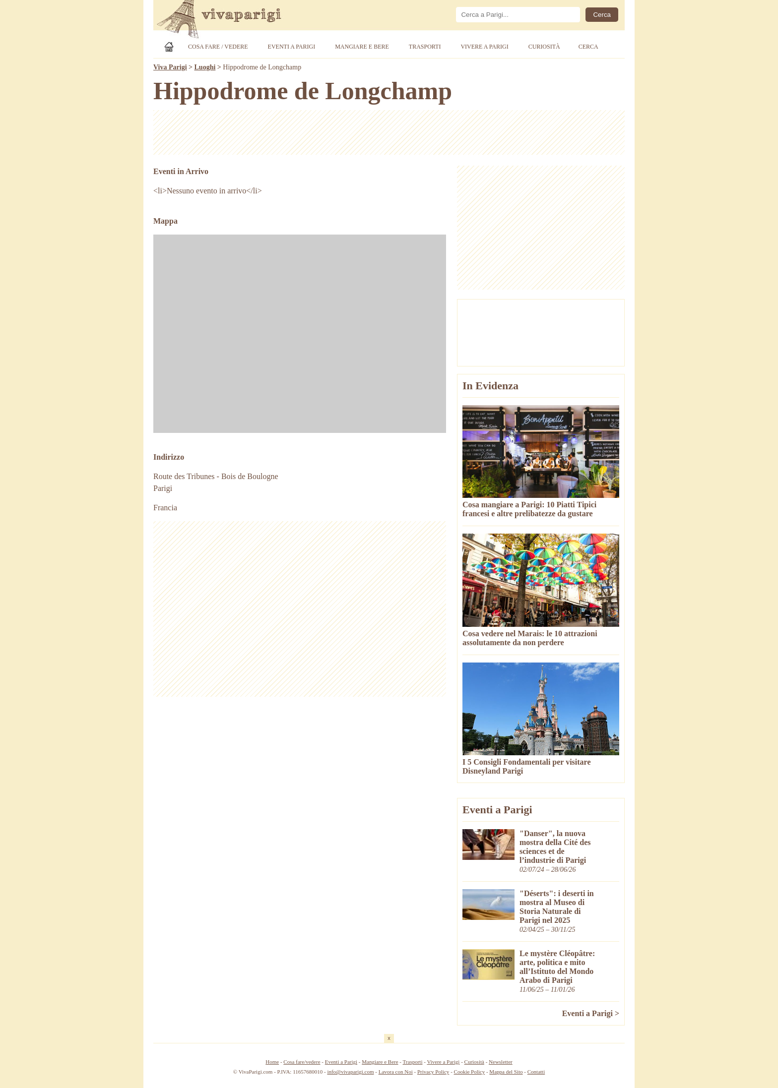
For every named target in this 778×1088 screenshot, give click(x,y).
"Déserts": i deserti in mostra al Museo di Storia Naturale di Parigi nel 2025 (556, 906)
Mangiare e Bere (362, 46)
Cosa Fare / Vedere (218, 46)
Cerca (588, 46)
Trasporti (425, 46)
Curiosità (544, 46)
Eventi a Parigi (292, 46)
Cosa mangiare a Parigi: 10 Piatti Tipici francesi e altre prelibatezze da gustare (529, 509)
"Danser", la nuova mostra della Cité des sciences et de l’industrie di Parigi (555, 846)
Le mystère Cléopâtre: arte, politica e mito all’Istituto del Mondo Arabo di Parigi (557, 966)
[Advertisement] (389, 132)
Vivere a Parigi (484, 46)
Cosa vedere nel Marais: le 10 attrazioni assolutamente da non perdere (529, 638)
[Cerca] (518, 14)
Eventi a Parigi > (590, 1013)
